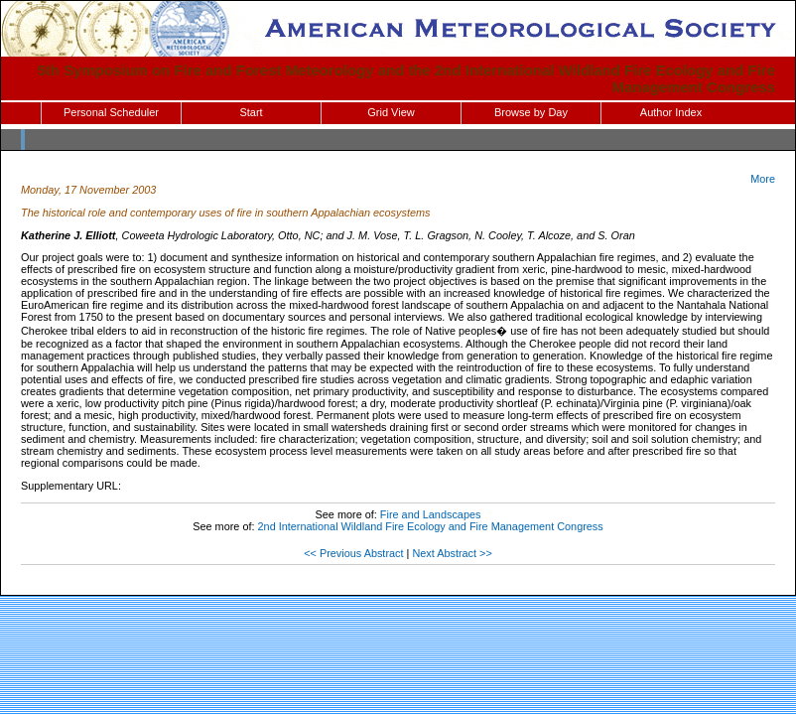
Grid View (390, 112)
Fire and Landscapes (430, 514)
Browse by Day (531, 112)
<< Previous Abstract (353, 553)
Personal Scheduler (111, 112)
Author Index (671, 112)
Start (250, 112)
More (762, 179)
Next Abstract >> (451, 553)
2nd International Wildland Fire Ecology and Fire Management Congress (430, 526)
